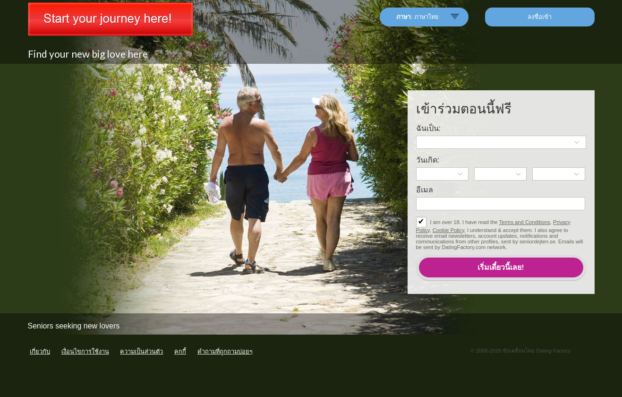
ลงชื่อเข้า (540, 16)
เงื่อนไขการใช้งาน (85, 351)
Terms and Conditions (524, 222)
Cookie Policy (448, 230)
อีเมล (424, 190)
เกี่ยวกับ (40, 351)
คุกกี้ (180, 351)
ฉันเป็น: (428, 128)
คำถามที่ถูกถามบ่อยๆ (225, 351)
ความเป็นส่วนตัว (141, 351)
